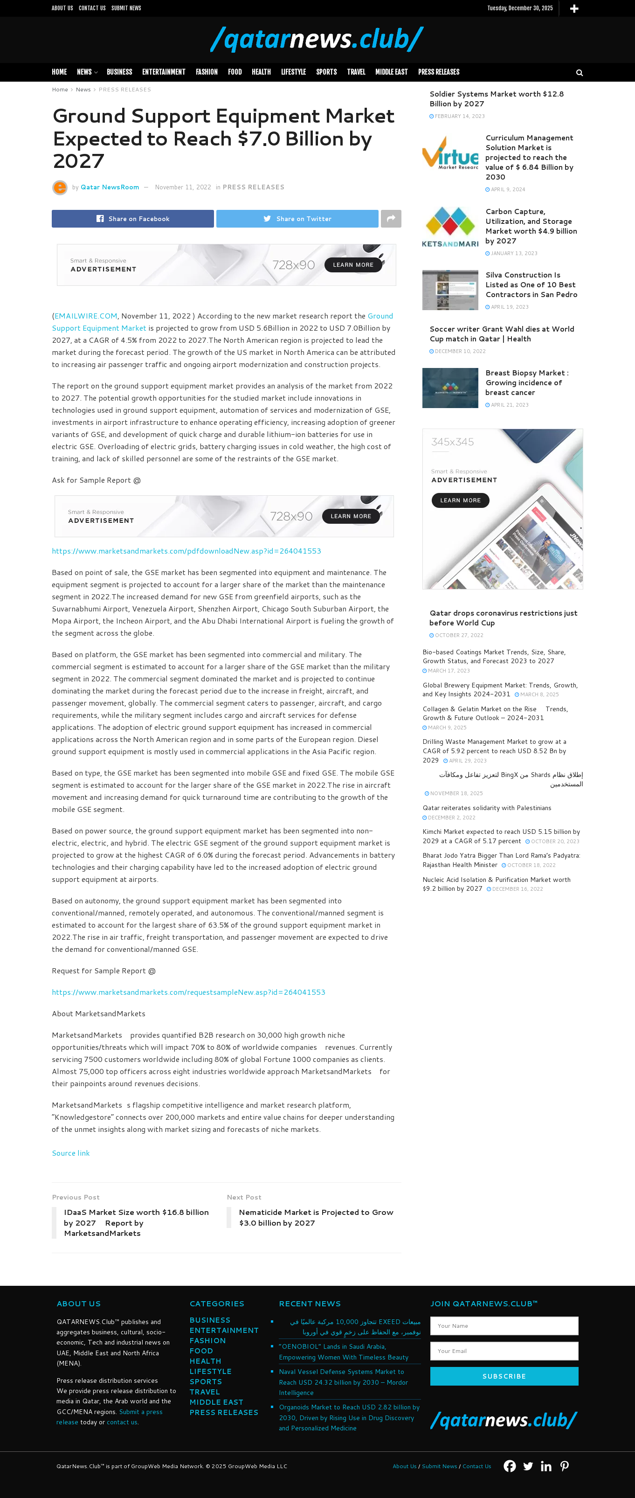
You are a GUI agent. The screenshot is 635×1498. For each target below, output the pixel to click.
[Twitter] (528, 1466)
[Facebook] (510, 1466)
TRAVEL (356, 72)
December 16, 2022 (515, 889)
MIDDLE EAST (391, 72)
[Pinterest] (564, 1466)
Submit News (439, 1466)
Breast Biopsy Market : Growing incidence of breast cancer (527, 382)
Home (59, 72)
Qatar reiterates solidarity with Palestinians (487, 807)
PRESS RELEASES (438, 72)
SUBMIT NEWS (126, 8)
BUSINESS (119, 72)
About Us (405, 1466)
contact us (122, 1422)
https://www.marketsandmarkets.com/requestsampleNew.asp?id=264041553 (188, 991)
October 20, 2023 (552, 841)
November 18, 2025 (454, 793)
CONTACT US (92, 8)
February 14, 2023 (457, 116)
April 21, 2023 (507, 405)
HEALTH (261, 72)
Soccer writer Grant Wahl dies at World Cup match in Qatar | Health (501, 334)
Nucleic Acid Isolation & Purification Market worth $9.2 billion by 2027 (496, 884)
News (84, 72)
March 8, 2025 (537, 694)
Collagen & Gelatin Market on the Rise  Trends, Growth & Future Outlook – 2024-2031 (495, 713)
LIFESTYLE (293, 72)
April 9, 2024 (505, 189)
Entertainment (164, 72)
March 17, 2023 (446, 670)
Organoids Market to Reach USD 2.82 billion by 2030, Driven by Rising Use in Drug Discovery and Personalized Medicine (349, 1417)
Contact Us (476, 1466)
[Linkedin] (546, 1466)
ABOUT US (62, 8)
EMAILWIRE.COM (86, 315)
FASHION (207, 72)
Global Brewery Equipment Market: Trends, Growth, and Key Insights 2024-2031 (500, 689)
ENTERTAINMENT (224, 1330)
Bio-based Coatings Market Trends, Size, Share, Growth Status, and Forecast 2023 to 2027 (494, 656)
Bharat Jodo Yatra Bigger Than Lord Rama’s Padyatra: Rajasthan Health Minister (501, 860)
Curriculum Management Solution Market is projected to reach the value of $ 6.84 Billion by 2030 (529, 157)
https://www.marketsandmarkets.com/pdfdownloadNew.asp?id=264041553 (186, 550)
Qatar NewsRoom (110, 187)
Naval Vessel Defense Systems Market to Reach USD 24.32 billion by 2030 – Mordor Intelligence (343, 1382)
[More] (574, 8)
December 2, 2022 (449, 817)
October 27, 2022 (456, 635)
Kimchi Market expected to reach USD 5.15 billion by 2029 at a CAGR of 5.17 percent (501, 836)
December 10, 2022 (457, 351)
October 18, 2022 (529, 865)
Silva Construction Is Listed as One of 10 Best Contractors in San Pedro (531, 284)
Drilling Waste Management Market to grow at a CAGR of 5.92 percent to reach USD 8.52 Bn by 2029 (494, 750)
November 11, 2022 (183, 187)
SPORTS (326, 72)
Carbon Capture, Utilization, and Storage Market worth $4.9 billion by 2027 (531, 226)
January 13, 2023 (511, 253)
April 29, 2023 (465, 760)
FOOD (235, 72)
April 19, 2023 (507, 307)
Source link (71, 1152)
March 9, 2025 (444, 727)
